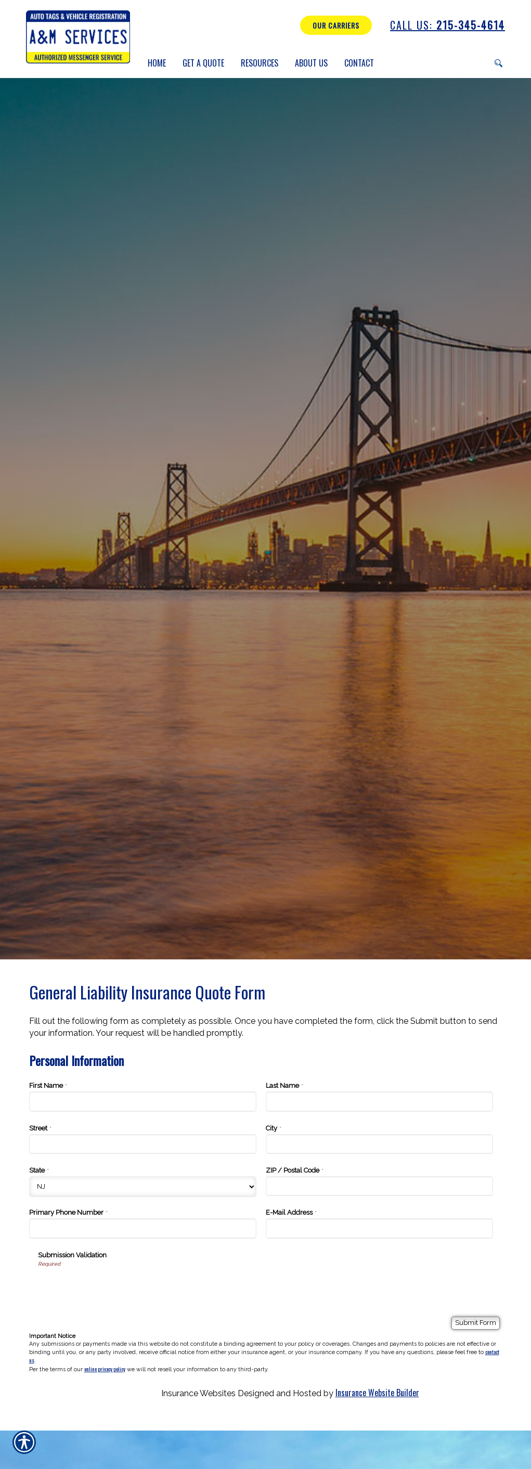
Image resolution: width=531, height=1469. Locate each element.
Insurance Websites (198, 1393)
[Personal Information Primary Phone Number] (143, 1228)
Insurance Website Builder (377, 1392)
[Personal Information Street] (143, 1144)
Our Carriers (336, 25)
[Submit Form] (475, 1323)
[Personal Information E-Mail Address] (380, 1228)
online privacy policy (104, 1368)
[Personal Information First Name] (143, 1101)
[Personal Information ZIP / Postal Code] (380, 1186)
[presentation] (117, 1288)
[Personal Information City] (380, 1144)
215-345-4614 (447, 25)
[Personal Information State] (143, 1186)
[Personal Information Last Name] (380, 1101)
